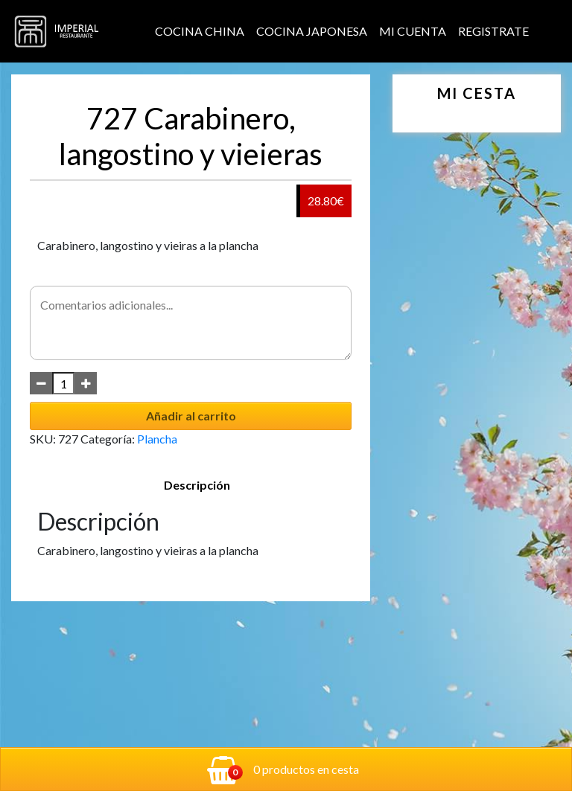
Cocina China (199, 31)
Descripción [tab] (197, 485)
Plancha (157, 439)
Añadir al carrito (191, 416)
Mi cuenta (412, 31)
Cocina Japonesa (311, 31)
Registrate (493, 31)
